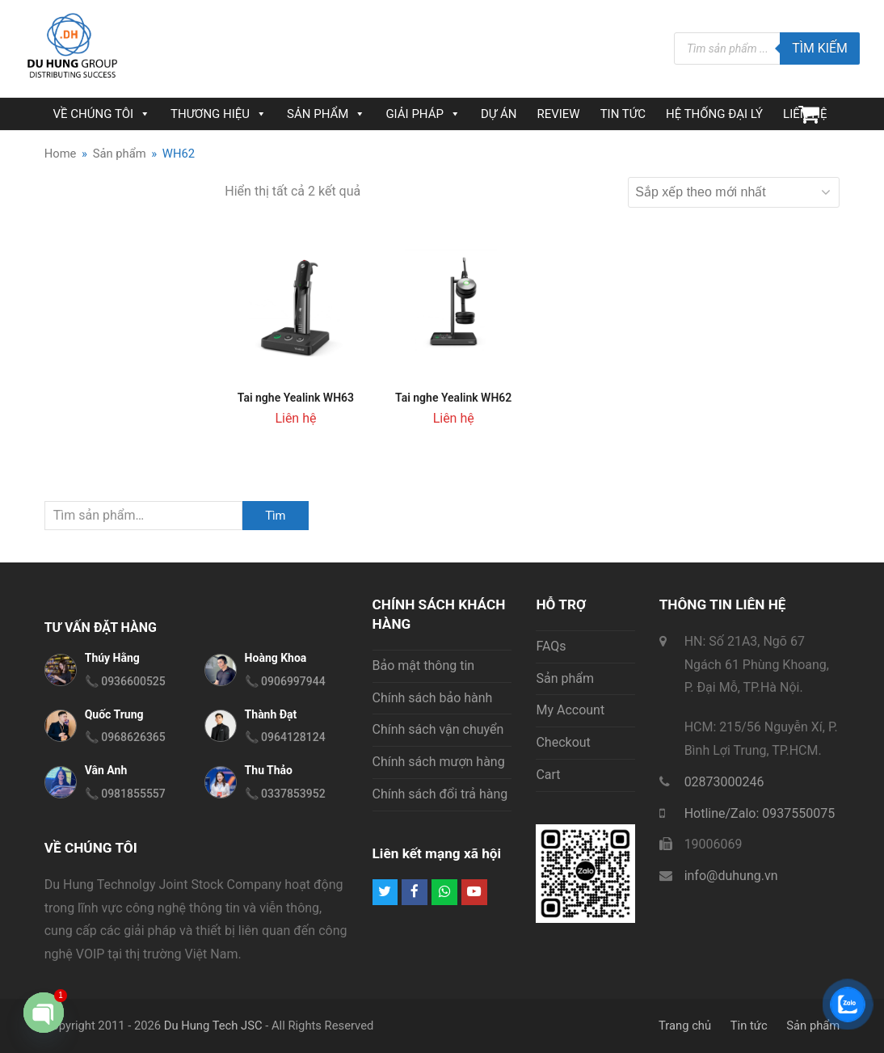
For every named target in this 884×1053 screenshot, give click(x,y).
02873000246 (724, 782)
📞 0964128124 (285, 737)
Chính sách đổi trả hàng (440, 794)
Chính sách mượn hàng (439, 761)
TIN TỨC (623, 114)
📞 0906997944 (285, 681)
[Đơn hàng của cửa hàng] (734, 192)
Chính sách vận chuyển (438, 729)
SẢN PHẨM (326, 114)
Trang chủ (685, 1025)
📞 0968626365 (125, 737)
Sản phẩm (565, 678)
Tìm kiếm (820, 48)
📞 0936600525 (125, 681)
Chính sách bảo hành (433, 698)
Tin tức (749, 1025)
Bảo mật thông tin (424, 665)
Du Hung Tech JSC (213, 1025)
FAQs (551, 646)
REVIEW (558, 114)
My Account (570, 710)
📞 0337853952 (285, 793)
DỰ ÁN (498, 114)
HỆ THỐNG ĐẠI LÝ (714, 114)
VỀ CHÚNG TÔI (101, 114)
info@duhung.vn (731, 875)
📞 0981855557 (125, 793)
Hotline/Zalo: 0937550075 (760, 813)
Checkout (563, 742)
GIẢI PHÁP (423, 114)
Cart (548, 774)
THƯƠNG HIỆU (218, 114)
